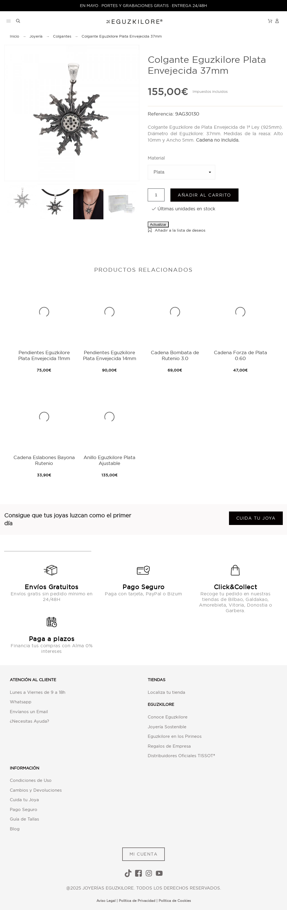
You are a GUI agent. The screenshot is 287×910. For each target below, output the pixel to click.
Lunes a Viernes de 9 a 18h (37, 692)
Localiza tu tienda (166, 692)
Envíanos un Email (29, 711)
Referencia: (161, 114)
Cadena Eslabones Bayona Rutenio (44, 460)
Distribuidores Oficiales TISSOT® (181, 755)
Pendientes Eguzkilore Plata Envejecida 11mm (44, 355)
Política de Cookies (175, 901)
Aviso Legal (105, 901)
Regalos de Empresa (169, 746)
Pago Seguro (23, 809)
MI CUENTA (143, 854)
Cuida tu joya (256, 518)
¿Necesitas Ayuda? (29, 721)
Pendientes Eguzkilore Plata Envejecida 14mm (109, 355)
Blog (15, 828)
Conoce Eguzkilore (168, 717)
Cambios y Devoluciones (36, 790)
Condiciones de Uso (31, 780)
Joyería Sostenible (167, 726)
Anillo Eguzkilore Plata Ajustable (109, 460)
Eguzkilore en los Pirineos (175, 736)
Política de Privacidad (137, 901)
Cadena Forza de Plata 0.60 (240, 355)
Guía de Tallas (24, 819)
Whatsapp (20, 701)
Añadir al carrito (204, 195)
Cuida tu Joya (24, 799)
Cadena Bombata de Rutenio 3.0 (175, 355)
